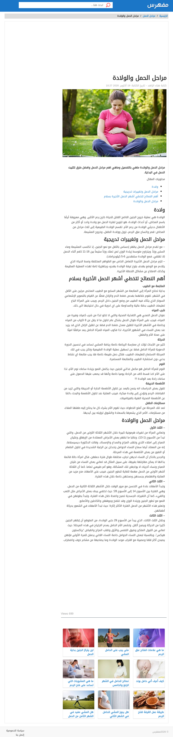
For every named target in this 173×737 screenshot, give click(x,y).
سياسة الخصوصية (15, 731)
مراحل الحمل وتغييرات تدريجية (140, 191)
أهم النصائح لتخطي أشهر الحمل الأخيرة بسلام (131, 196)
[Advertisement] (114, 48)
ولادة (155, 186)
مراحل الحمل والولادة (145, 201)
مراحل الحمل (149, 16)
